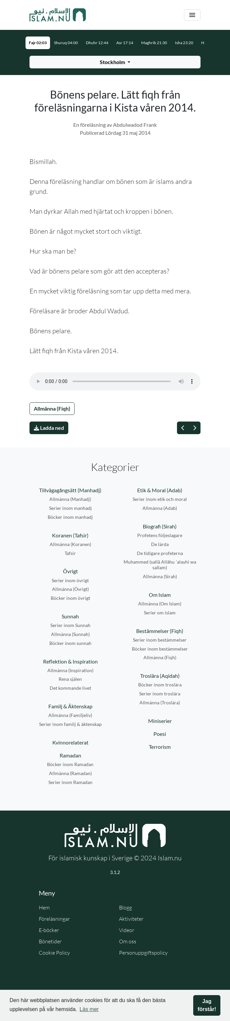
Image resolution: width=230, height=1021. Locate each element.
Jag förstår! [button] (207, 1005)
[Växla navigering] (192, 15)
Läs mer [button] (89, 1009)
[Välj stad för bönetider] (115, 62)
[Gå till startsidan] (57, 15)
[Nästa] (195, 428)
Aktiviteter (131, 918)
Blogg (125, 907)
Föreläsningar (54, 918)
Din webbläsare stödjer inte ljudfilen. (115, 381)
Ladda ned (49, 428)
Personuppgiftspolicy (143, 952)
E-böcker (49, 930)
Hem (44, 907)
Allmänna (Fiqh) (52, 408)
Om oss (127, 941)
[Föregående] (183, 428)
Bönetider (50, 941)
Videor (126, 930)
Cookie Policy (54, 952)
